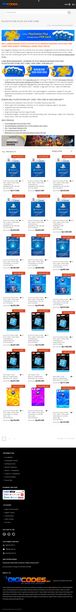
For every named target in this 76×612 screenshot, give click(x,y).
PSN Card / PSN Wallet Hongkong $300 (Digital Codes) (60, 378)
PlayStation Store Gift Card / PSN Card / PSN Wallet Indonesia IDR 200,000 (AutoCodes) (36, 184)
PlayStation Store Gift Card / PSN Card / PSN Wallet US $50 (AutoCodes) (61, 264)
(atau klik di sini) (31, 80)
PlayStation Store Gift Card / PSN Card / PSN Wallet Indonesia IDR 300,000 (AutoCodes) (61, 184)
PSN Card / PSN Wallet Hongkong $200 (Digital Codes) (35, 376)
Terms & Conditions (10, 477)
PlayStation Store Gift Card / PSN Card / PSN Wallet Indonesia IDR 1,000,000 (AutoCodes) (61, 225)
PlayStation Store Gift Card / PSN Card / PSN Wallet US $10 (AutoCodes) (11, 262)
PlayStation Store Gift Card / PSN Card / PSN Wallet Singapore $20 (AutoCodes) (11, 338)
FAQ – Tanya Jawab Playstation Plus (16, 128)
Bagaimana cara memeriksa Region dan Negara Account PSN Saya (25, 133)
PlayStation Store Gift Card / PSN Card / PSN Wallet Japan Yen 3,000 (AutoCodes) (36, 414)
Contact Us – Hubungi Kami (12, 474)
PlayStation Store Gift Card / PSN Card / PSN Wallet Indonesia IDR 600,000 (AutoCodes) (36, 224)
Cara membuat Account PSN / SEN (15, 130)
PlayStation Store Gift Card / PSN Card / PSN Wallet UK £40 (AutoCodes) (61, 302)
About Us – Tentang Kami (11, 470)
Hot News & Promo (10, 464)
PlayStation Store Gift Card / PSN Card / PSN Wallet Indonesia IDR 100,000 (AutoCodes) (11, 184)
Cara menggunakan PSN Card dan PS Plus (18, 123)
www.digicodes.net (9, 553)
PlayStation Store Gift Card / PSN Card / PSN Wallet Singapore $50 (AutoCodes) (36, 338)
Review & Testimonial (10, 467)
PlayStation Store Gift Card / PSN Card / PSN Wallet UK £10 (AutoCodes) (11, 300)
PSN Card (30, 84)
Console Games (9, 516)
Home (49, 25)
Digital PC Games (9, 512)
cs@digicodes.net (9, 549)
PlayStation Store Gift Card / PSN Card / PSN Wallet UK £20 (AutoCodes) (36, 300)
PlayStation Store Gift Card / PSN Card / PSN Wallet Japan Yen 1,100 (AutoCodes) (11, 414)
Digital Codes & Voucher (11, 509)
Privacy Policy (8, 480)
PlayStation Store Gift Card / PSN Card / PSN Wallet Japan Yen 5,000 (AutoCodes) (61, 416)
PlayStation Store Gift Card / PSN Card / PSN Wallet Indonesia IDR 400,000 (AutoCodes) (11, 224)
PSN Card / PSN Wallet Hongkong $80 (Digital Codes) (10, 376)
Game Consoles (9, 519)
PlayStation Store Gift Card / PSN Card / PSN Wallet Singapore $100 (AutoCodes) (61, 340)
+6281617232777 (9, 545)
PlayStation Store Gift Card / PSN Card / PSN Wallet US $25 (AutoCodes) (36, 262)
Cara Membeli (8, 457)
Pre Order (7, 522)
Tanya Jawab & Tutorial (11, 460)
